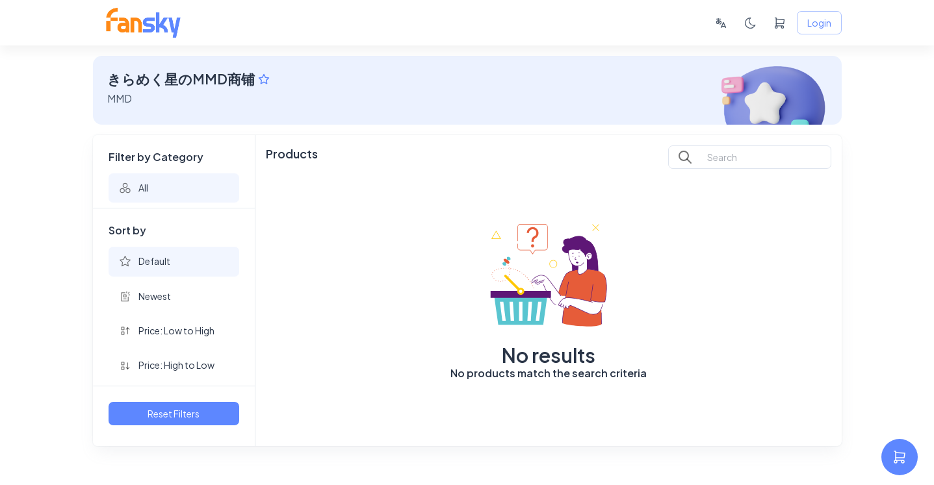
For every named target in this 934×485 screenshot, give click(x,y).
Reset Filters (174, 414)
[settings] (899, 457)
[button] (174, 188)
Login (819, 23)
